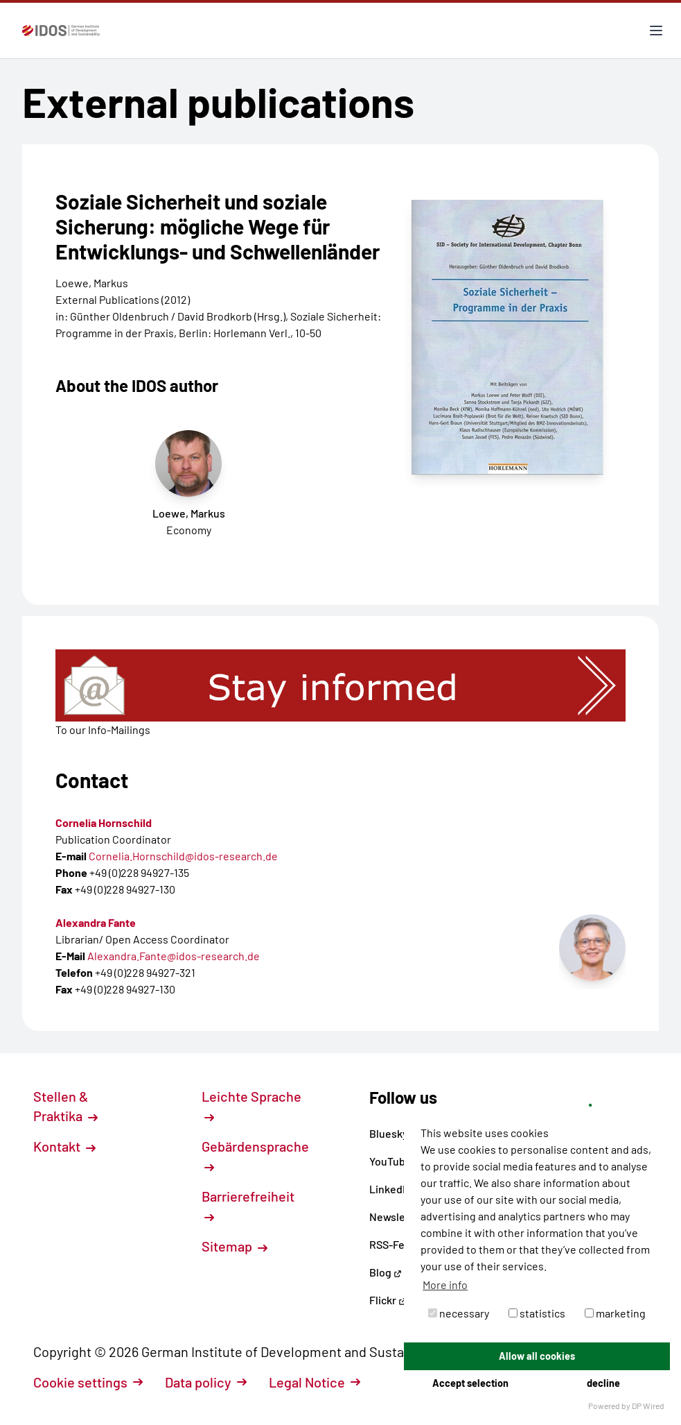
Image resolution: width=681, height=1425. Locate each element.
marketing (615, 1313)
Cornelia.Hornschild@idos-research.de (183, 855)
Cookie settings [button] (88, 1382)
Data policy (206, 1382)
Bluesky (393, 1133)
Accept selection (470, 1383)
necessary (458, 1313)
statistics (536, 1313)
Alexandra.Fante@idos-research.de (173, 955)
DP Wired (648, 1405)
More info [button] (445, 1284)
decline (603, 1383)
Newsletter (396, 1216)
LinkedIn (395, 1188)
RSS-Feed (393, 1244)
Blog (385, 1272)
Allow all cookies (537, 1356)
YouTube (395, 1161)
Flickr (388, 1299)
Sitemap (234, 1246)
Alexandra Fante (95, 922)
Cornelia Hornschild (103, 822)
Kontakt (64, 1146)
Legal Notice (314, 1382)
